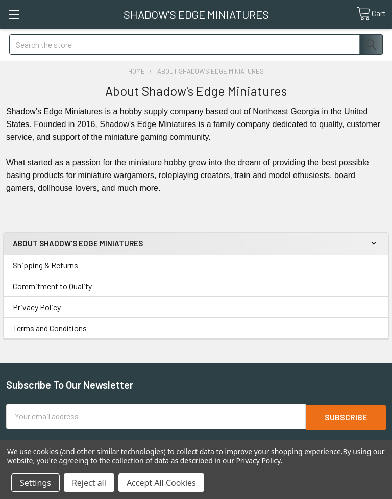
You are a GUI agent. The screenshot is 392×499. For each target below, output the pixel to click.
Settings (35, 482)
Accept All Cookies (161, 482)
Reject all (89, 482)
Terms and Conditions (50, 328)
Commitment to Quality (52, 286)
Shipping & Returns (45, 265)
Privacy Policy (37, 307)
